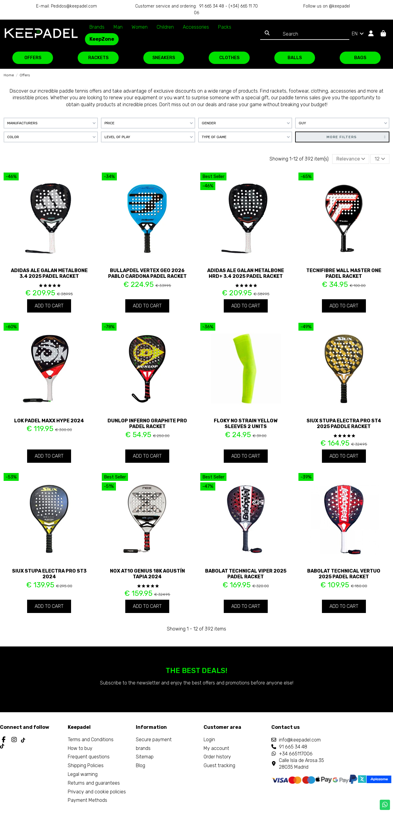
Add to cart (49, 306)
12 (380, 159)
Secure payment (154, 739)
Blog (140, 765)
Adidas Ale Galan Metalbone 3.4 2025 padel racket (49, 273)
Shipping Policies (86, 765)
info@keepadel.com (300, 740)
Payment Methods (87, 800)
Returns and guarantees (94, 783)
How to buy (80, 748)
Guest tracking (219, 765)
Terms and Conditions (91, 739)
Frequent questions (89, 757)
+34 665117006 (296, 754)
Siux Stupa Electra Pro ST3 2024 (49, 573)
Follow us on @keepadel (326, 6)
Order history (217, 757)
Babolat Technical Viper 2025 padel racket (245, 573)
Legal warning (83, 774)
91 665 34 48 (293, 747)
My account (216, 748)
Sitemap (145, 757)
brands (143, 748)
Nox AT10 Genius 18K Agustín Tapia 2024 (147, 573)
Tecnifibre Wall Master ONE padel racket (343, 273)
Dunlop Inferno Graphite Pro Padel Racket (147, 423)
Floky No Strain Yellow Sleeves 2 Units (245, 423)
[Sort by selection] (351, 159)
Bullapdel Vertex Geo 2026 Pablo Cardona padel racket (147, 273)
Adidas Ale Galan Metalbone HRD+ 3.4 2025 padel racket (245, 273)
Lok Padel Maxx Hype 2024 (49, 421)
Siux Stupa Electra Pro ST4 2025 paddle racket (344, 423)
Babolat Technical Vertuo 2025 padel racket (343, 573)
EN (358, 34)
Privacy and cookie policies (97, 792)
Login (209, 739)
